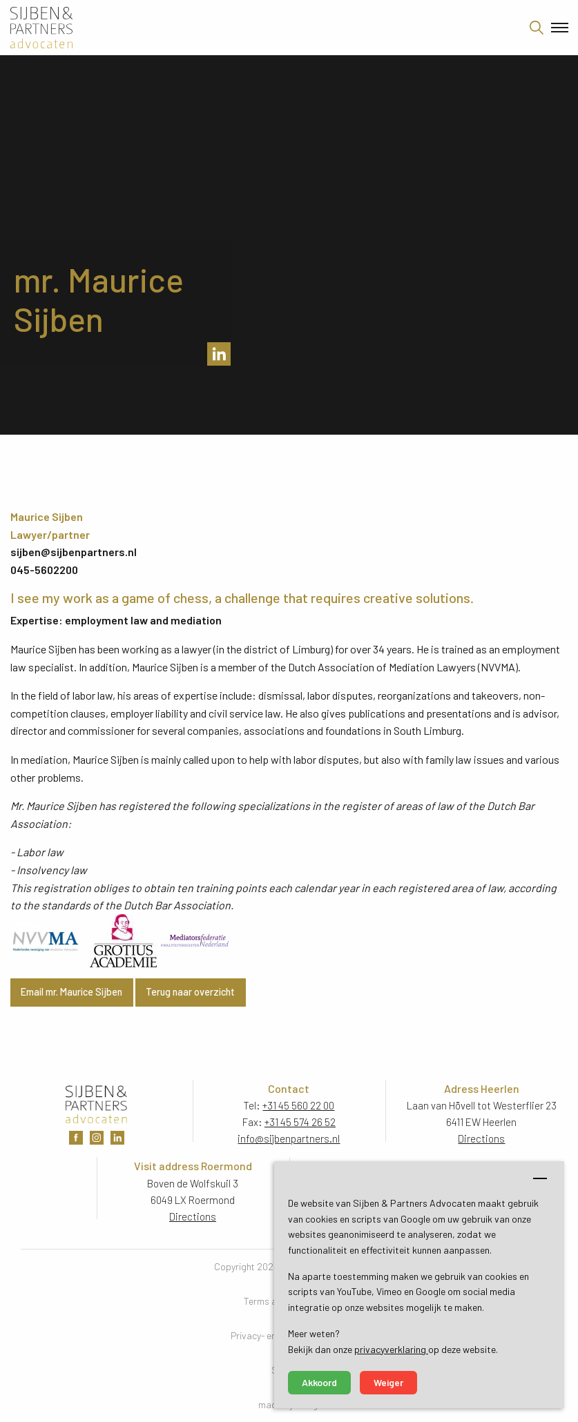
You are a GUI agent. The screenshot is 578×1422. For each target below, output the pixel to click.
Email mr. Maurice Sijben (71, 992)
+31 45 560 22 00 (298, 1105)
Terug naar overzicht (190, 992)
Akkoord (319, 1382)
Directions (481, 1138)
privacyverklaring (391, 1349)
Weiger (388, 1382)
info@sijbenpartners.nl (289, 1138)
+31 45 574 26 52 (300, 1122)
